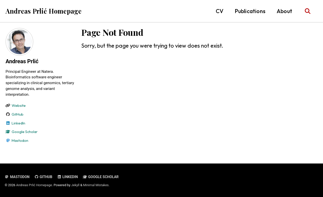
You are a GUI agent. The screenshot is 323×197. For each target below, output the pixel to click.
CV (219, 11)
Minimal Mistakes (96, 185)
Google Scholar (101, 177)
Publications (250, 11)
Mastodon (17, 177)
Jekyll (75, 185)
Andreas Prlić (22, 61)
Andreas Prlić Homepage (44, 11)
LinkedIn (67, 177)
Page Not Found (112, 32)
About (284, 11)
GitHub (43, 177)
